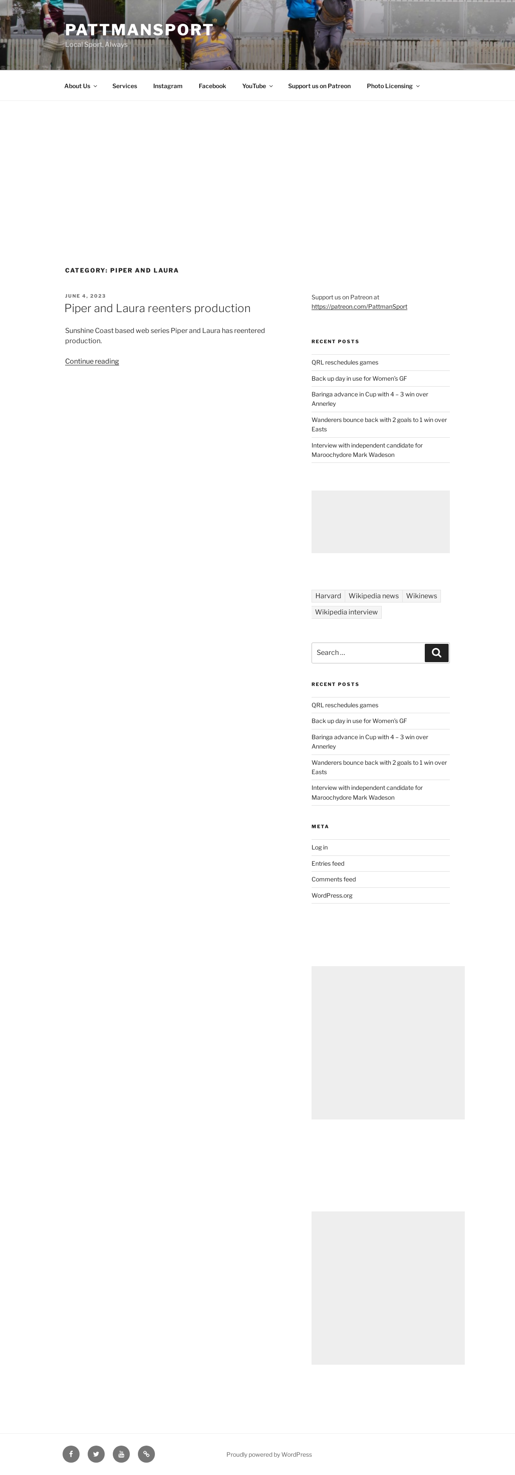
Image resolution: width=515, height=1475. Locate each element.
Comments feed (334, 879)
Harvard (328, 596)
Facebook (212, 85)
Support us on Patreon (319, 85)
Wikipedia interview (346, 612)
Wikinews (421, 596)
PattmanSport (140, 29)
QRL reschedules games (345, 362)
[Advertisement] (257, 164)
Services (124, 85)
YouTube (258, 85)
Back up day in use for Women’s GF (359, 378)
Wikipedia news (374, 596)
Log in (320, 847)
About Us (81, 85)
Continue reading (92, 361)
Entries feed (328, 863)
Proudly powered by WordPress (269, 1454)
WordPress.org (332, 895)
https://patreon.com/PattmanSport (359, 306)
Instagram (168, 85)
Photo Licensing (394, 85)
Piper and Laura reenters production (157, 308)
